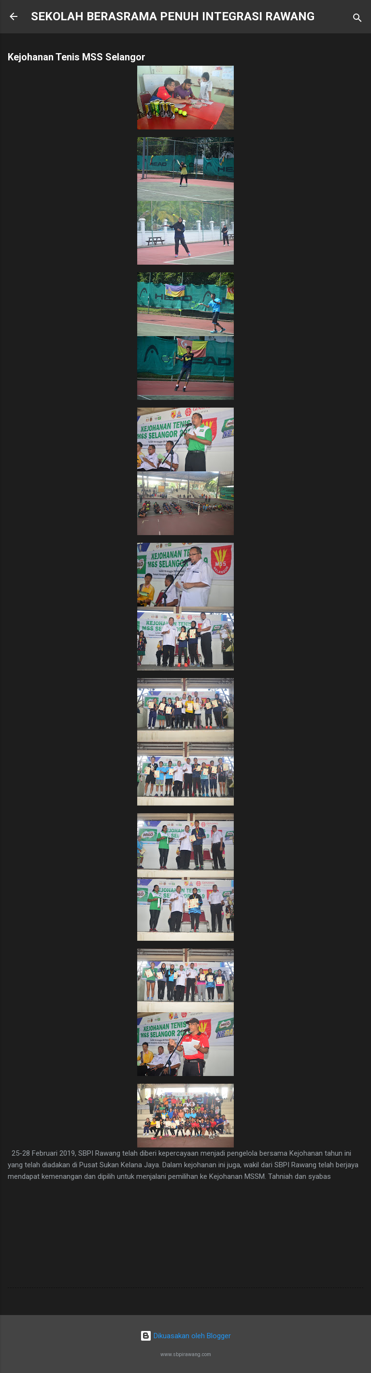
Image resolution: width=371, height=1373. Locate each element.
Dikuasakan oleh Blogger (185, 1335)
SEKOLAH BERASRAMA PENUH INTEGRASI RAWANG (172, 16)
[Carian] (357, 19)
